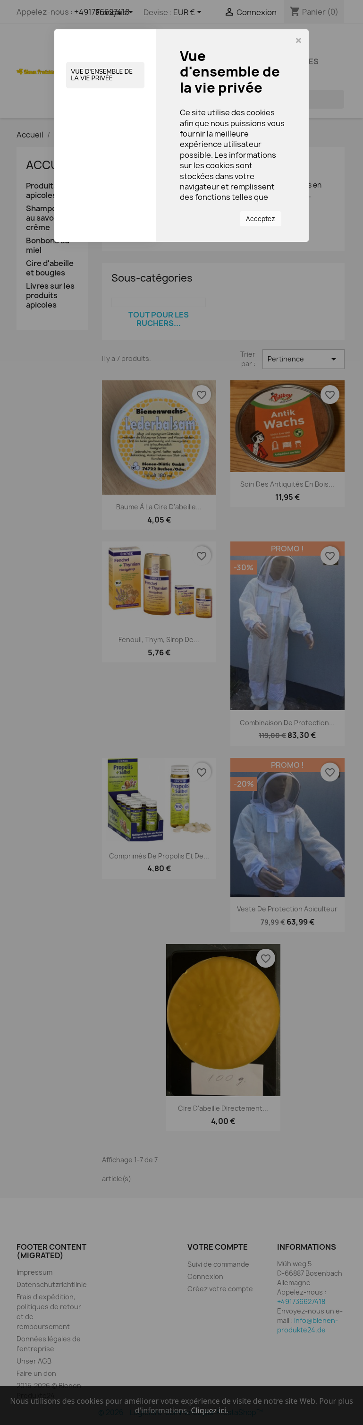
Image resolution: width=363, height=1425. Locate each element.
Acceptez (260, 219)
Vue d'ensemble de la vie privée (102, 75)
